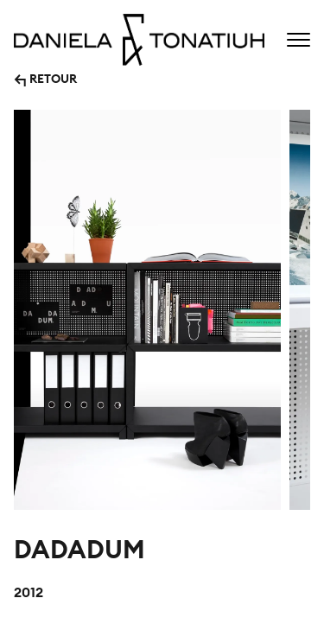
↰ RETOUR (45, 77)
